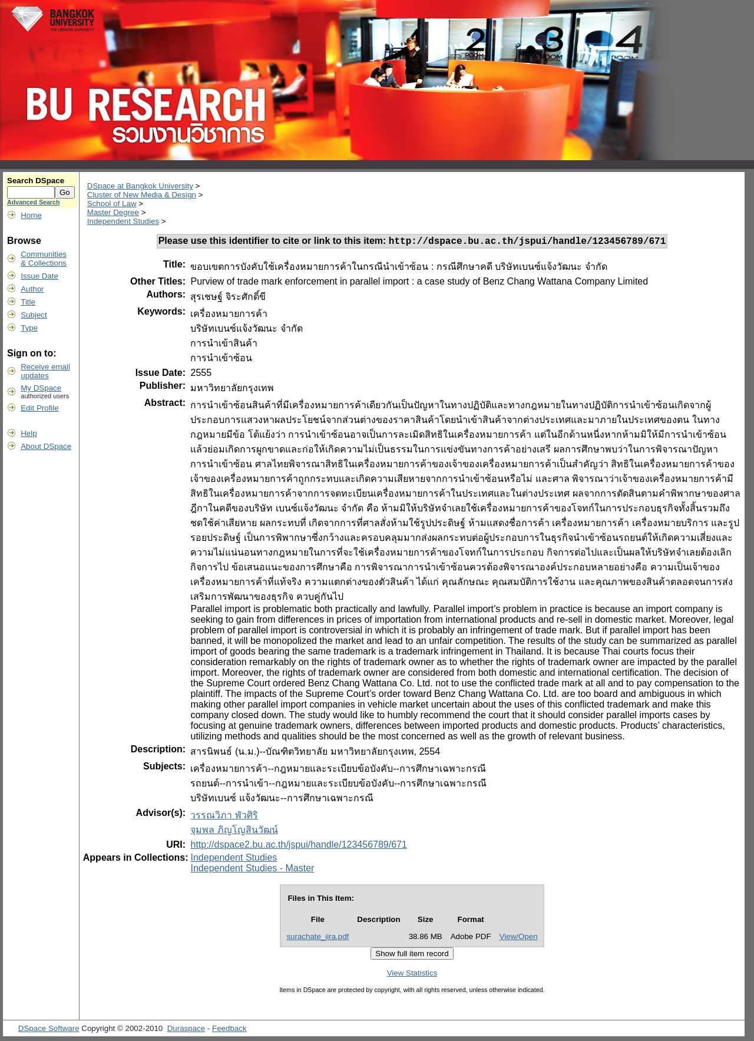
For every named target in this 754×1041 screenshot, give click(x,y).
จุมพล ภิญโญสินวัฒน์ (233, 832)
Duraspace (186, 1030)
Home (31, 215)
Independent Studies (123, 221)
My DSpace (41, 388)
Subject (34, 314)
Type (29, 327)
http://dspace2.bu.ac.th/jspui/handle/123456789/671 (298, 846)
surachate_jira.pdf (317, 938)
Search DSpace (35, 180)
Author (32, 289)
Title (28, 302)
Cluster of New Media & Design (141, 194)
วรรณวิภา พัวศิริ (223, 817)
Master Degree (113, 212)
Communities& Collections (44, 258)
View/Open (519, 938)
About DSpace (46, 446)
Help (29, 433)
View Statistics (412, 974)
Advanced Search (33, 202)
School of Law (112, 203)
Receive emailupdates (45, 371)
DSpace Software (49, 1030)
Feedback (229, 1030)
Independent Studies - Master (252, 870)
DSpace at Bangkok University (140, 185)
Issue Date (39, 276)
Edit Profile (39, 408)
